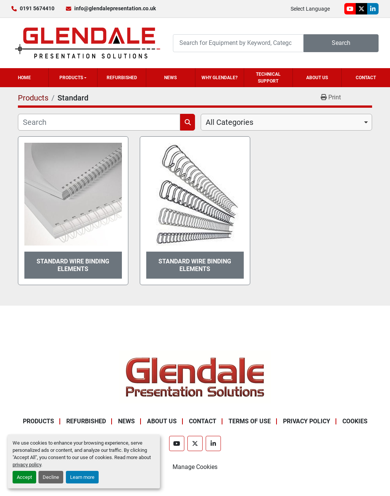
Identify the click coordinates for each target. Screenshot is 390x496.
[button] (73, 77)
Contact (366, 77)
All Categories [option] (229, 122)
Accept (24, 477)
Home (24, 77)
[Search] (238, 43)
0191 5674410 (37, 8)
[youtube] (350, 8)
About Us (317, 77)
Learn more (82, 477)
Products (71, 77)
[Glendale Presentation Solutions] (195, 376)
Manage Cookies (195, 466)
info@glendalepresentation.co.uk (115, 8)
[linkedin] (373, 8)
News (170, 77)
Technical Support (268, 78)
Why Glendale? (219, 77)
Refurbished (122, 77)
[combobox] (286, 122)
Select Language (310, 9)
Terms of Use (250, 421)
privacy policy (27, 464)
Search (341, 42)
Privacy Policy (306, 421)
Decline (51, 477)
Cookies (355, 421)
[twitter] (361, 8)
